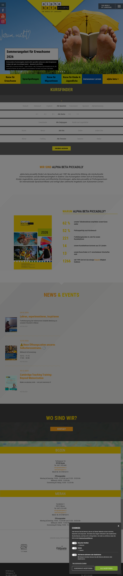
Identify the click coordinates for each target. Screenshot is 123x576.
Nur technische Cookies (79, 563)
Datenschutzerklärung (86, 538)
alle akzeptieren (106, 568)
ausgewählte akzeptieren (83, 568)
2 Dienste (81, 545)
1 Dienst (81, 550)
